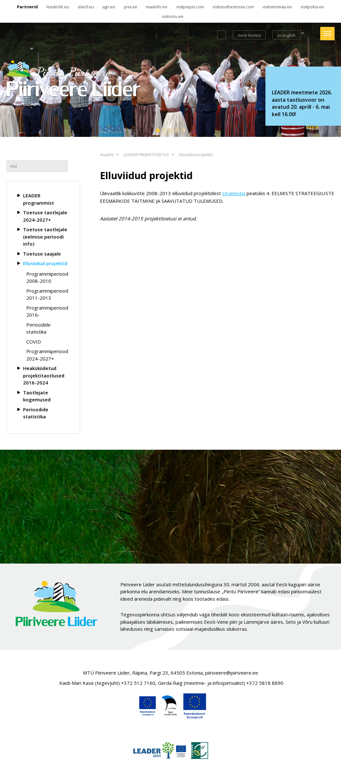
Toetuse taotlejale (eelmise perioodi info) (45, 236)
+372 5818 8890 (264, 683)
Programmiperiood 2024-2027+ (47, 355)
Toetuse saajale (42, 253)
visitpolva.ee (312, 7)
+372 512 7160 (138, 683)
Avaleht (106, 154)
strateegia (233, 193)
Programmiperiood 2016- (47, 311)
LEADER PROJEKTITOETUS (146, 154)
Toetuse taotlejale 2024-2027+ (45, 216)
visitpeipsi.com (190, 7)
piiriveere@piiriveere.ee (231, 672)
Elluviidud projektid (45, 263)
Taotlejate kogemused (37, 396)
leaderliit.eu (57, 7)
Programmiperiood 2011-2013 (47, 294)
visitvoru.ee (172, 16)
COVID (33, 341)
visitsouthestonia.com (233, 7)
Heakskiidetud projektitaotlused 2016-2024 (43, 375)
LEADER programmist (38, 199)
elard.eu (86, 7)
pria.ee (130, 7)
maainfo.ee (156, 7)
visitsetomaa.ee (277, 7)
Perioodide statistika (38, 328)
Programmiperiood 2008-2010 (47, 277)
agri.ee (108, 7)
